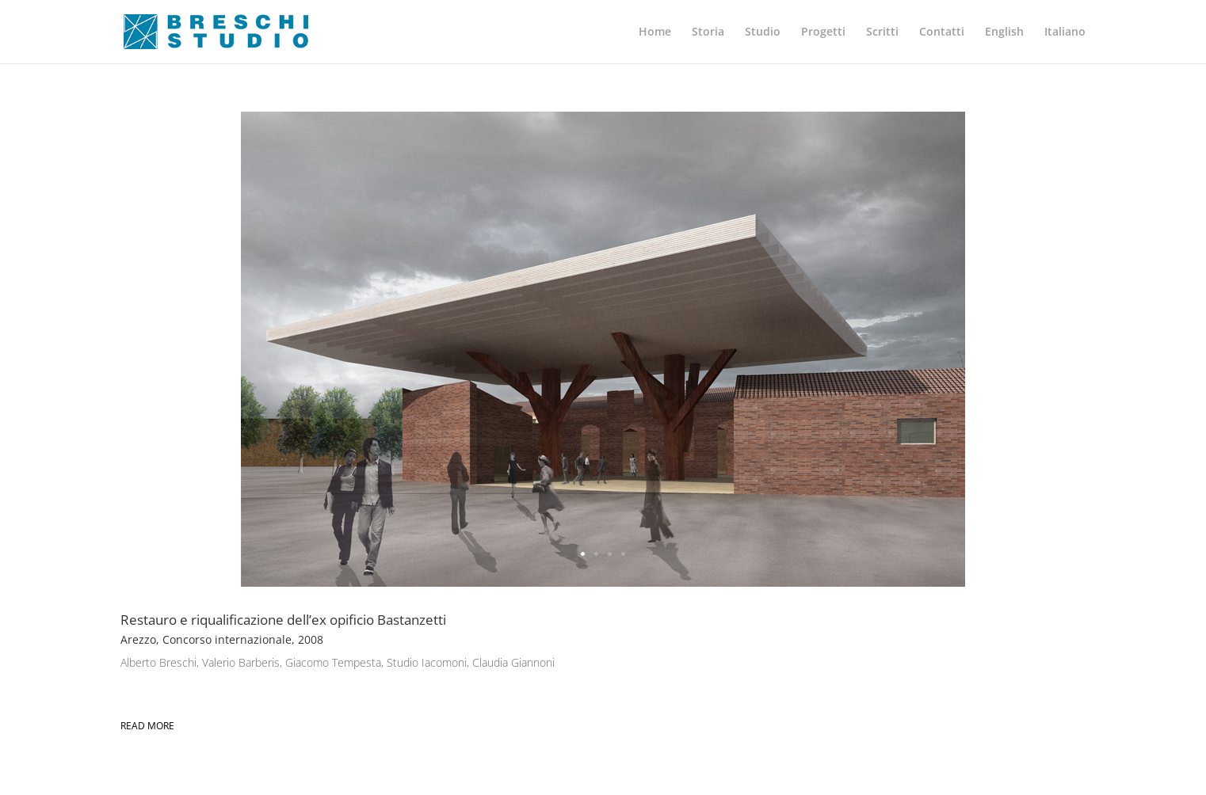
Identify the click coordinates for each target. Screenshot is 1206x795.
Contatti (941, 32)
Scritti (882, 32)
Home (655, 32)
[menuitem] (1004, 44)
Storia (708, 32)
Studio (762, 32)
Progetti (823, 32)
